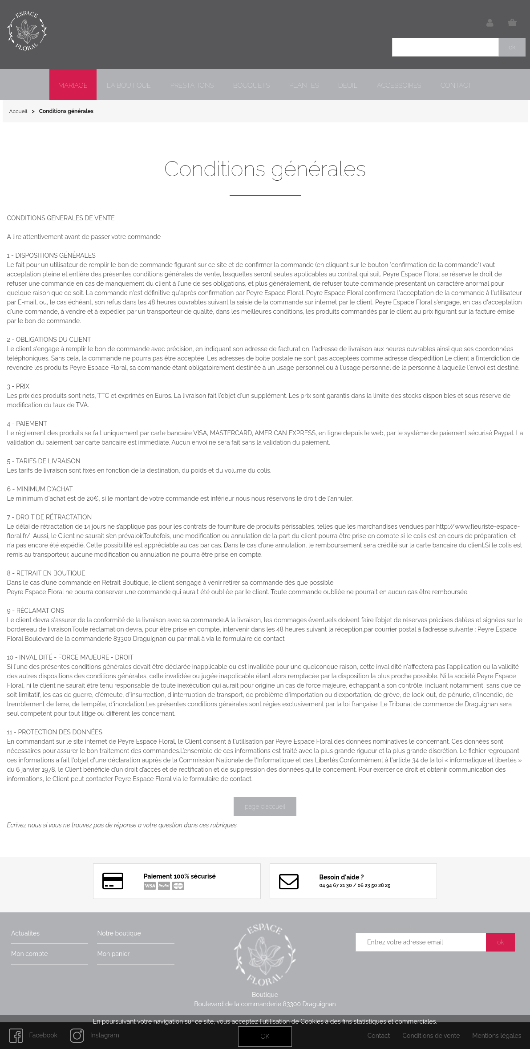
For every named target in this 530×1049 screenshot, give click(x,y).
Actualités (25, 933)
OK (265, 1036)
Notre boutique (119, 933)
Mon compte (29, 953)
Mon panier (113, 953)
